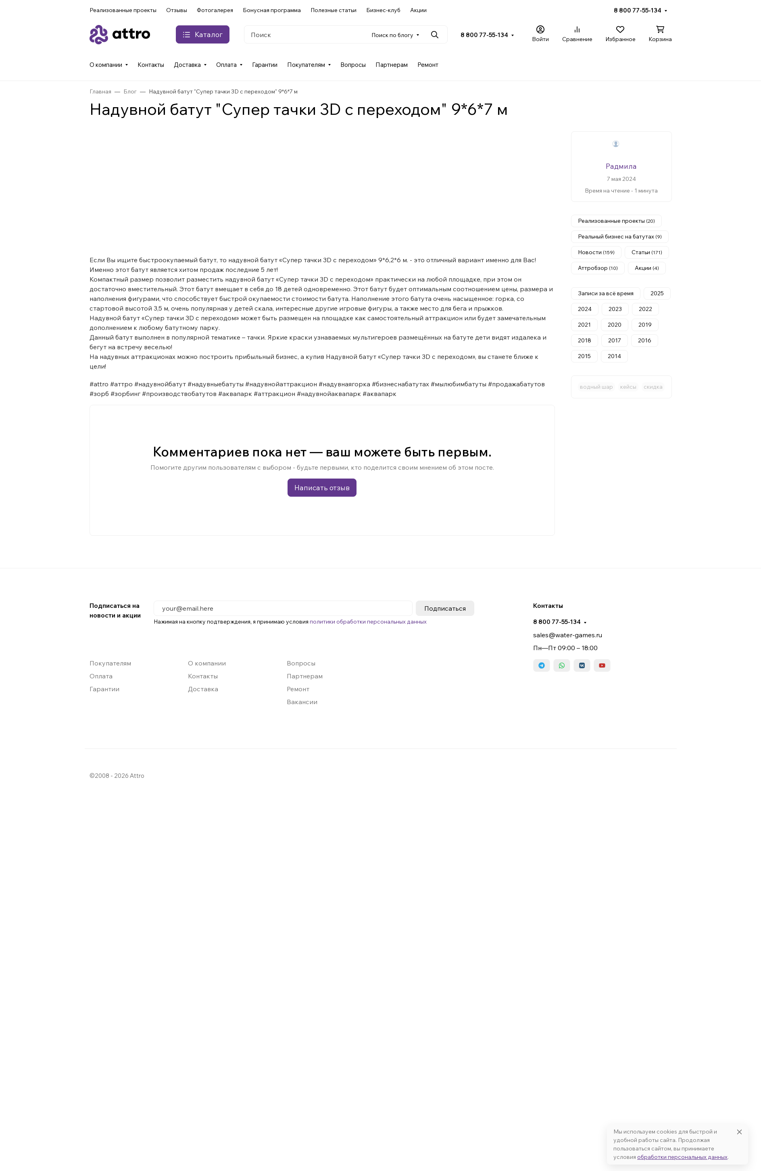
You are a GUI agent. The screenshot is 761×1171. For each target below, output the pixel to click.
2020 (614, 324)
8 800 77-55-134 (637, 10)
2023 (615, 309)
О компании (106, 64)
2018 (584, 340)
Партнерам (391, 64)
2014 (614, 356)
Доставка (187, 64)
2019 (645, 324)
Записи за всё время (606, 293)
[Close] (739, 1131)
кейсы (628, 386)
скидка (653, 386)
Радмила (621, 166)
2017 (614, 340)
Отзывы (176, 10)
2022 (645, 309)
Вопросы (353, 64)
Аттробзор (598, 268)
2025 (657, 293)
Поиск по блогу (392, 35)
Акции (418, 10)
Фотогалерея (215, 10)
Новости (596, 252)
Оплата (226, 64)
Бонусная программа (272, 10)
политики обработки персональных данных (368, 621)
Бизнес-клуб (383, 10)
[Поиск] (346, 34)
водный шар (596, 386)
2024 (585, 309)
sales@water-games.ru (567, 635)
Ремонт (427, 64)
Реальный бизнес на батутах (620, 236)
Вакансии (302, 702)
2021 (584, 324)
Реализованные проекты (123, 10)
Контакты (151, 64)
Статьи (647, 252)
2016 (644, 340)
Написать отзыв (322, 487)
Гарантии (264, 64)
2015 (584, 356)
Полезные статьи (334, 10)
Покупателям (306, 64)
